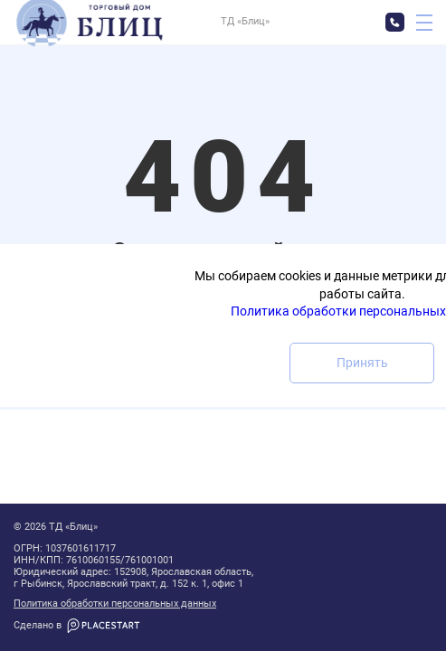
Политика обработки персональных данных (115, 604)
